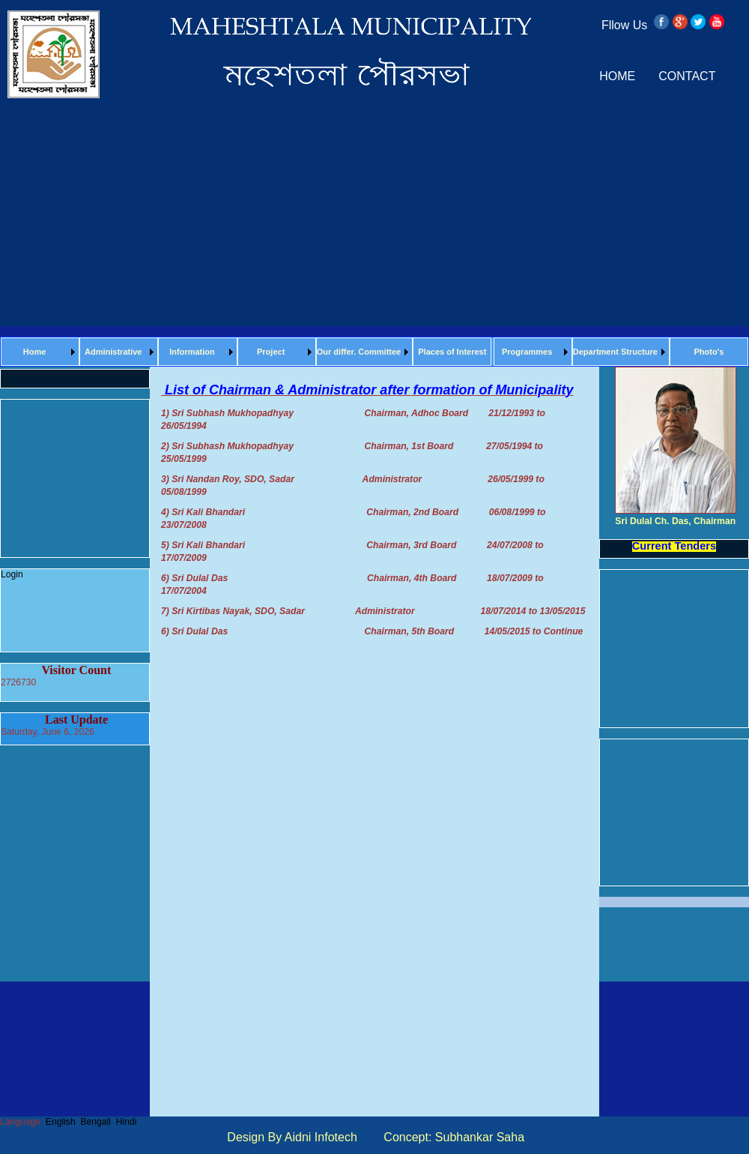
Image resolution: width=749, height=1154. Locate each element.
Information (192, 351)
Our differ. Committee (359, 351)
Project (271, 351)
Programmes (527, 351)
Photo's (709, 351)
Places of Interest (452, 351)
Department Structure (615, 351)
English (61, 1122)
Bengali (95, 1122)
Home (34, 351)
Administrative (113, 351)
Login (12, 574)
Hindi (126, 1122)
